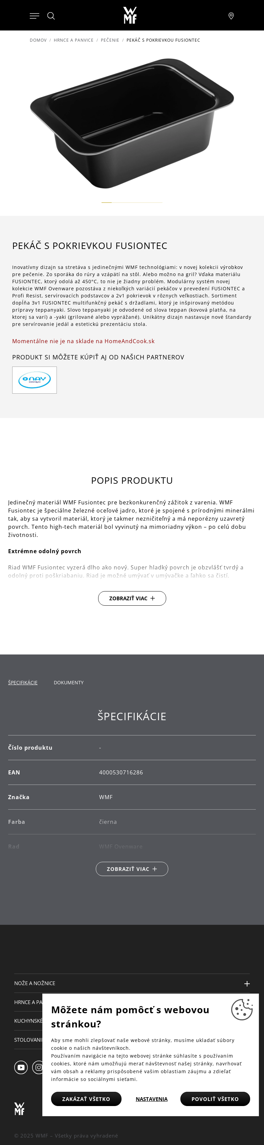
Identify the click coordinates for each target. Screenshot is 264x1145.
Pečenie (110, 40)
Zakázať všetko (86, 1099)
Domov (38, 40)
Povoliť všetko (215, 1099)
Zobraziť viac (128, 598)
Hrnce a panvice (74, 40)
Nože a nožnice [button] (34, 983)
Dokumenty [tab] (69, 682)
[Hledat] (51, 15)
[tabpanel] (132, 793)
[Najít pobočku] (231, 15)
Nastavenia (152, 1099)
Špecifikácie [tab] (23, 682)
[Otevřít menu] (34, 15)
